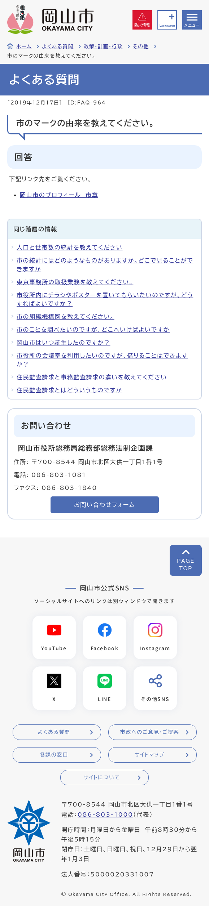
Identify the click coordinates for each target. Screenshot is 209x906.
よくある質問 (58, 46)
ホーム (24, 46)
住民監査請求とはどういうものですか (69, 390)
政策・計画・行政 (103, 46)
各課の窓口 (54, 754)
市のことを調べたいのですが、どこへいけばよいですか (93, 330)
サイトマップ (150, 754)
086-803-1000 (105, 814)
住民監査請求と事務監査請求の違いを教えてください (92, 377)
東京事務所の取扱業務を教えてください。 (75, 282)
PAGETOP (186, 564)
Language (167, 25)
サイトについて (101, 777)
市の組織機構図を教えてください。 (65, 317)
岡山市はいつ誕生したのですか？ (63, 342)
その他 (141, 46)
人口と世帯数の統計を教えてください (70, 247)
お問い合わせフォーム (104, 505)
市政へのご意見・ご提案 (149, 732)
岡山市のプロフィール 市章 (59, 195)
